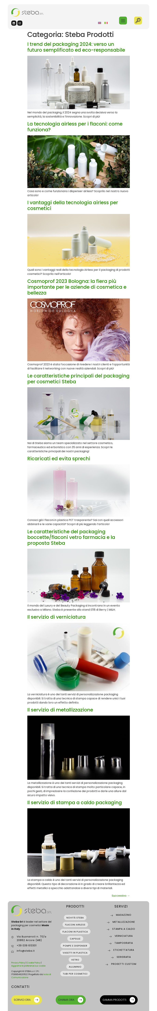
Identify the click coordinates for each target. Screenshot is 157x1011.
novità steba (75, 917)
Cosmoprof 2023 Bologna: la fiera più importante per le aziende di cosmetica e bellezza (76, 287)
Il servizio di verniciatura (56, 617)
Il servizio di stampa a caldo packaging (74, 802)
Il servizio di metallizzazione (60, 710)
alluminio (75, 966)
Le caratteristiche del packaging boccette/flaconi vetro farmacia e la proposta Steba (71, 537)
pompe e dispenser (75, 945)
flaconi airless (75, 924)
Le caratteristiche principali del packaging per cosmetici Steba (78, 379)
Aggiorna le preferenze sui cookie (28, 965)
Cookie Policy (33, 962)
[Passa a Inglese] (99, 23)
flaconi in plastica (75, 931)
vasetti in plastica (75, 952)
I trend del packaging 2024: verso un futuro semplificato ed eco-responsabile (76, 47)
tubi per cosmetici (75, 973)
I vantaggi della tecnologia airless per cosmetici (72, 205)
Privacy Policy (18, 962)
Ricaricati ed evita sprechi (58, 458)
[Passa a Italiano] (106, 23)
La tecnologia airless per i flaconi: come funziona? (74, 127)
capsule (75, 938)
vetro (75, 959)
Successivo (121, 896)
